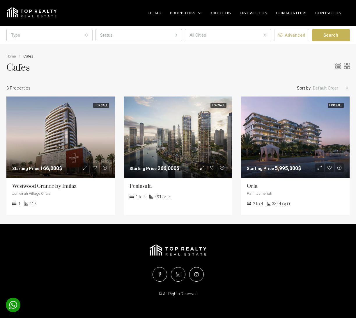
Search (330, 35)
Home (154, 13)
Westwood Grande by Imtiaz (44, 186)
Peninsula (141, 186)
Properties (182, 13)
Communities (291, 13)
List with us (253, 13)
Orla (252, 186)
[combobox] (49, 35)
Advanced (291, 35)
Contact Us (328, 13)
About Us (220, 13)
